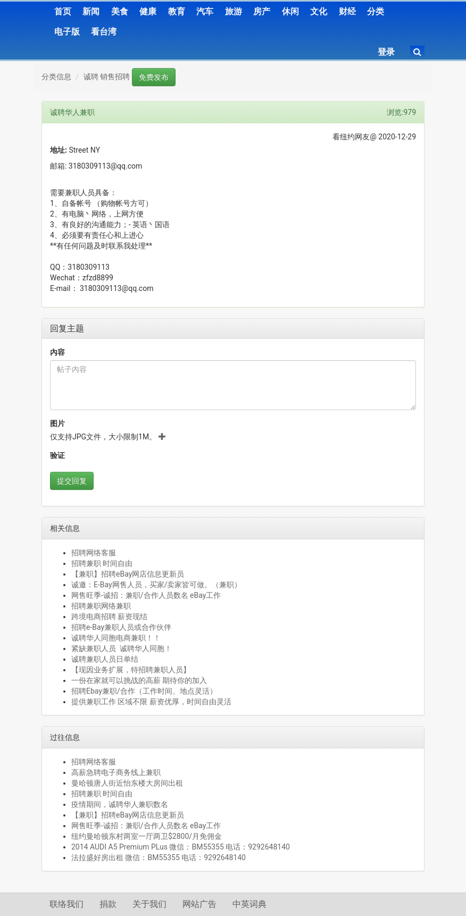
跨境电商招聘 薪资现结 (109, 616)
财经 (347, 11)
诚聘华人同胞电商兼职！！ (116, 638)
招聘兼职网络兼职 (101, 606)
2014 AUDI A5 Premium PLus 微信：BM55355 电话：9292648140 (180, 847)
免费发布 (154, 77)
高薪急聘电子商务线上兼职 (116, 772)
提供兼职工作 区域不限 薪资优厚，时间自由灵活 (151, 701)
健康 (147, 11)
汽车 (204, 11)
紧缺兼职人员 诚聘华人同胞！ (121, 648)
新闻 (90, 11)
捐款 (108, 904)
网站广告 (199, 904)
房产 (261, 11)
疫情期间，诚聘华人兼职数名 (119, 804)
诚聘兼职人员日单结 (104, 659)
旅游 (233, 11)
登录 (386, 52)
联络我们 (66, 904)
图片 (57, 423)
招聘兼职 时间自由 (101, 563)
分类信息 (56, 76)
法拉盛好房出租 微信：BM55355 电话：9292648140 (158, 857)
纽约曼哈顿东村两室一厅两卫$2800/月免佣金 (146, 836)
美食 (119, 11)
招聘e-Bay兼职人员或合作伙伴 (121, 627)
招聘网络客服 (93, 552)
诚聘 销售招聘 (107, 76)
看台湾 (104, 32)
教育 (176, 11)
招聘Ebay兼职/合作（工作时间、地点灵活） (144, 691)
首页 (62, 11)
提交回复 (72, 481)
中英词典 (249, 904)
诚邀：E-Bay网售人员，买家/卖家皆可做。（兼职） (156, 584)
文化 (318, 11)
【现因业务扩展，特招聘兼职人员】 (130, 669)
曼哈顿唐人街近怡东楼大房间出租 (127, 783)
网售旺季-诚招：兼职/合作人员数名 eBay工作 (146, 595)
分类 (375, 11)
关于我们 (149, 904)
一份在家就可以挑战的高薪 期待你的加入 (139, 680)
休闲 (290, 11)
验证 (57, 455)
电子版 (67, 32)
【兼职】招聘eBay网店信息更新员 (127, 574)
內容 (57, 352)
